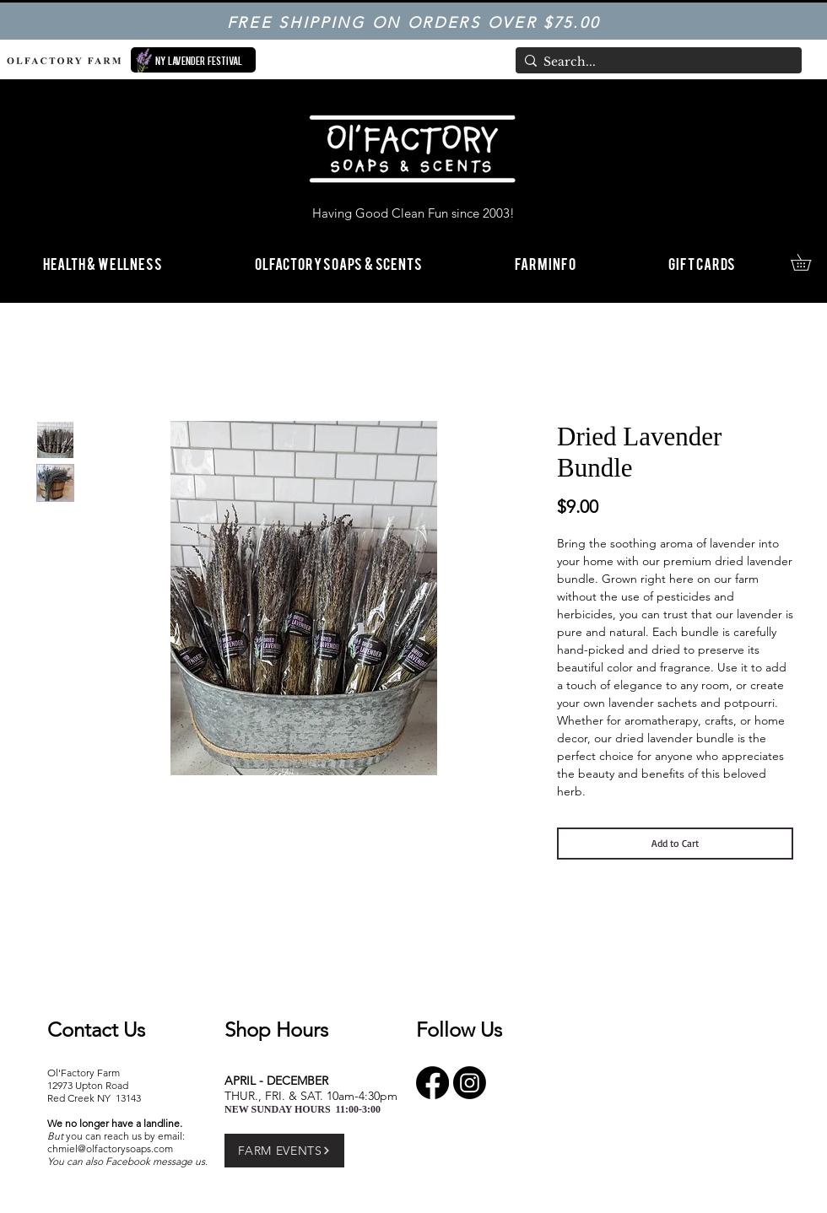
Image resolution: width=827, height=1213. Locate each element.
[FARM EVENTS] (284, 1150)
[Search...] (654, 62)
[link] (809, 262)
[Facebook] (432, 1082)
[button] (545, 262)
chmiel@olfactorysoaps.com (110, 1148)
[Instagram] (469, 1082)
